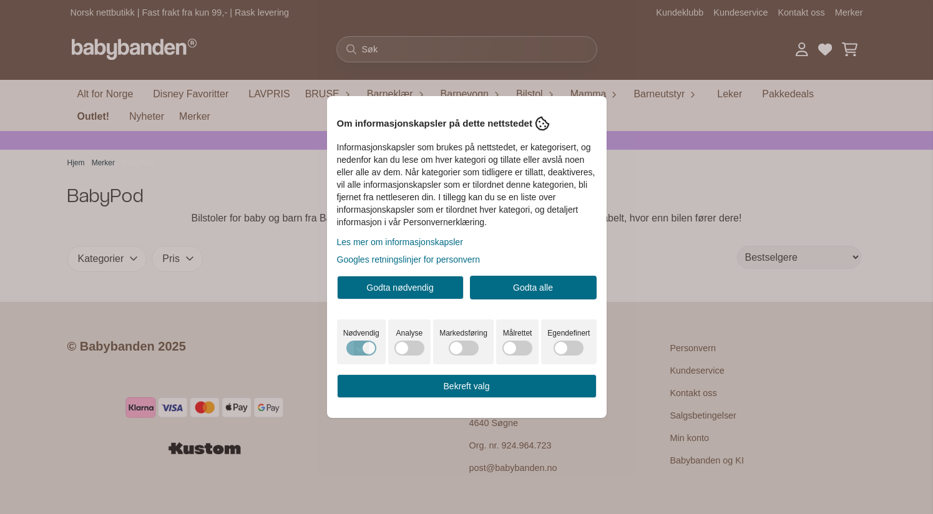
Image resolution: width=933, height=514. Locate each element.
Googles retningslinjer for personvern (409, 259)
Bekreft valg (467, 386)
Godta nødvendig (399, 288)
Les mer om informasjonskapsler (400, 242)
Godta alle (533, 288)
